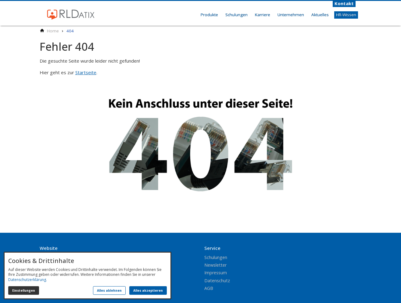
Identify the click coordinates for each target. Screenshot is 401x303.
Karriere (262, 14)
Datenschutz (217, 280)
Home (190, 21)
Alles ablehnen (109, 290)
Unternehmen (290, 14)
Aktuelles (320, 14)
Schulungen (236, 14)
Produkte (209, 14)
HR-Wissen (346, 14)
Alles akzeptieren (148, 290)
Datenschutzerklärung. (27, 279)
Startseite (85, 72)
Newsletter (215, 265)
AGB (208, 288)
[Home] (53, 31)
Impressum (215, 273)
